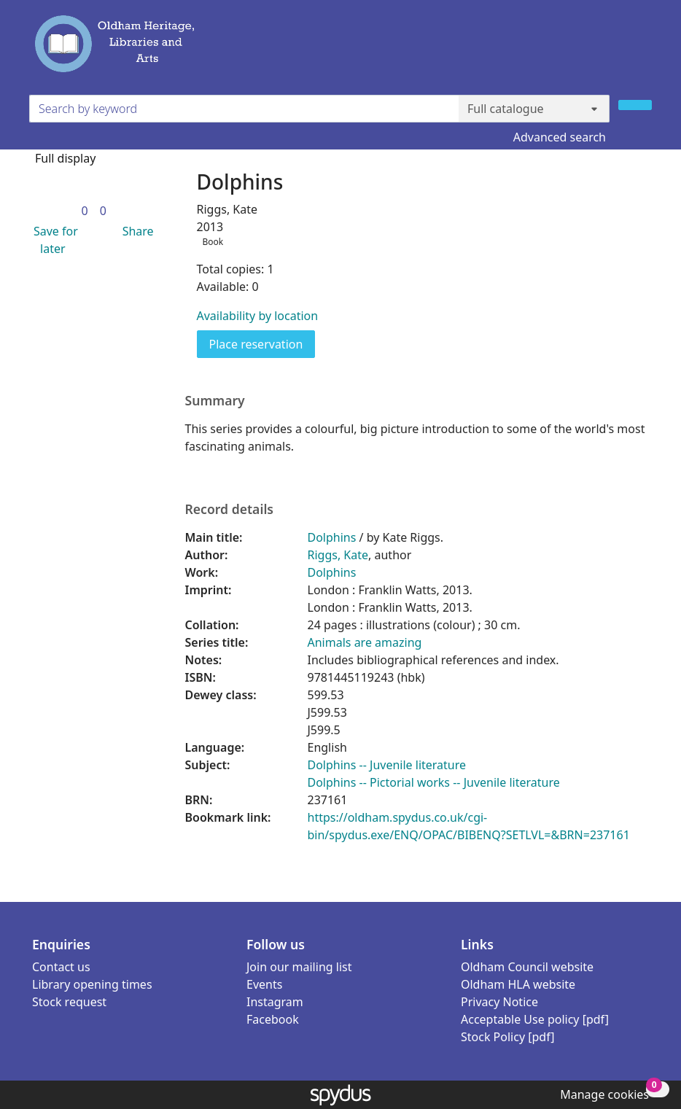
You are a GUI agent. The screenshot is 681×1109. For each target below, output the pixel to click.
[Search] (635, 105)
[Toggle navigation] (643, 50)
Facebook (272, 1019)
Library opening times (92, 984)
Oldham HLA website (518, 984)
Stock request (69, 1002)
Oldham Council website (527, 967)
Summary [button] (215, 400)
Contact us (61, 967)
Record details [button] (229, 509)
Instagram (274, 1002)
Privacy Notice (499, 1002)
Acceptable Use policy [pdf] (535, 1019)
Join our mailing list (298, 967)
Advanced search (559, 137)
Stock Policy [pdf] (508, 1037)
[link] (85, 211)
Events (264, 984)
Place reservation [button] (262, 343)
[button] (52, 239)
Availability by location (258, 316)
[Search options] (534, 108)
